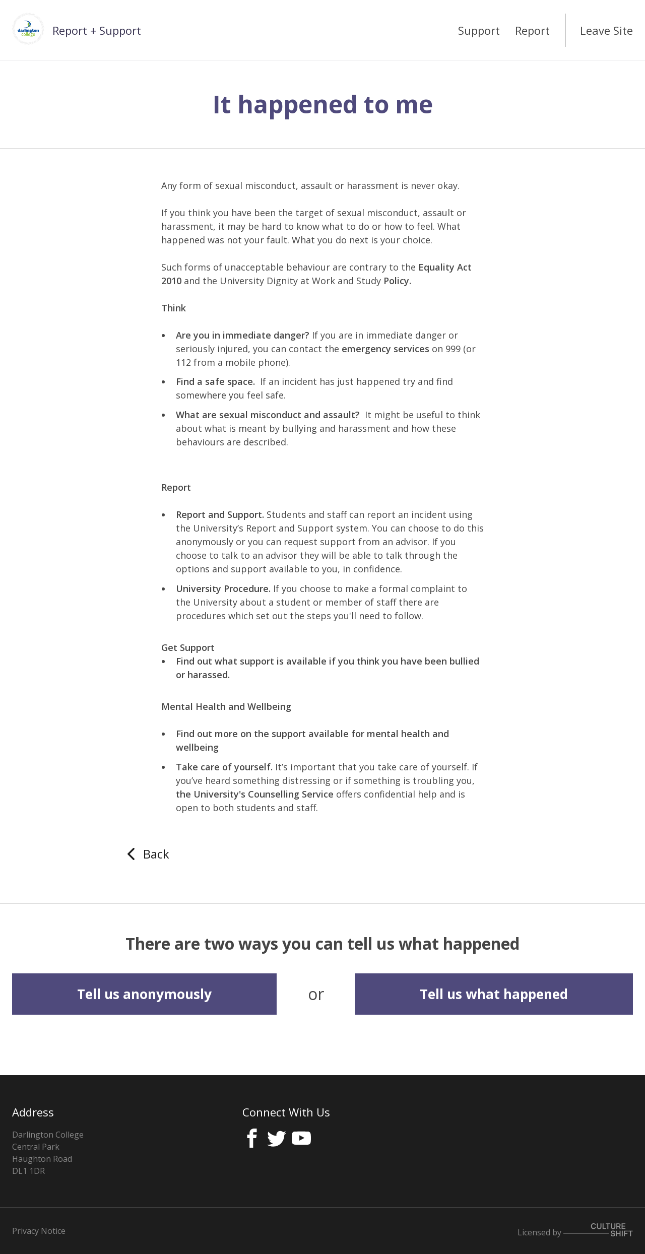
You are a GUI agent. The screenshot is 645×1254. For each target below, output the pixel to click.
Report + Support (96, 30)
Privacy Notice (39, 1230)
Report (532, 30)
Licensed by (575, 1230)
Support (479, 30)
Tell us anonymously (144, 994)
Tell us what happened (494, 994)
